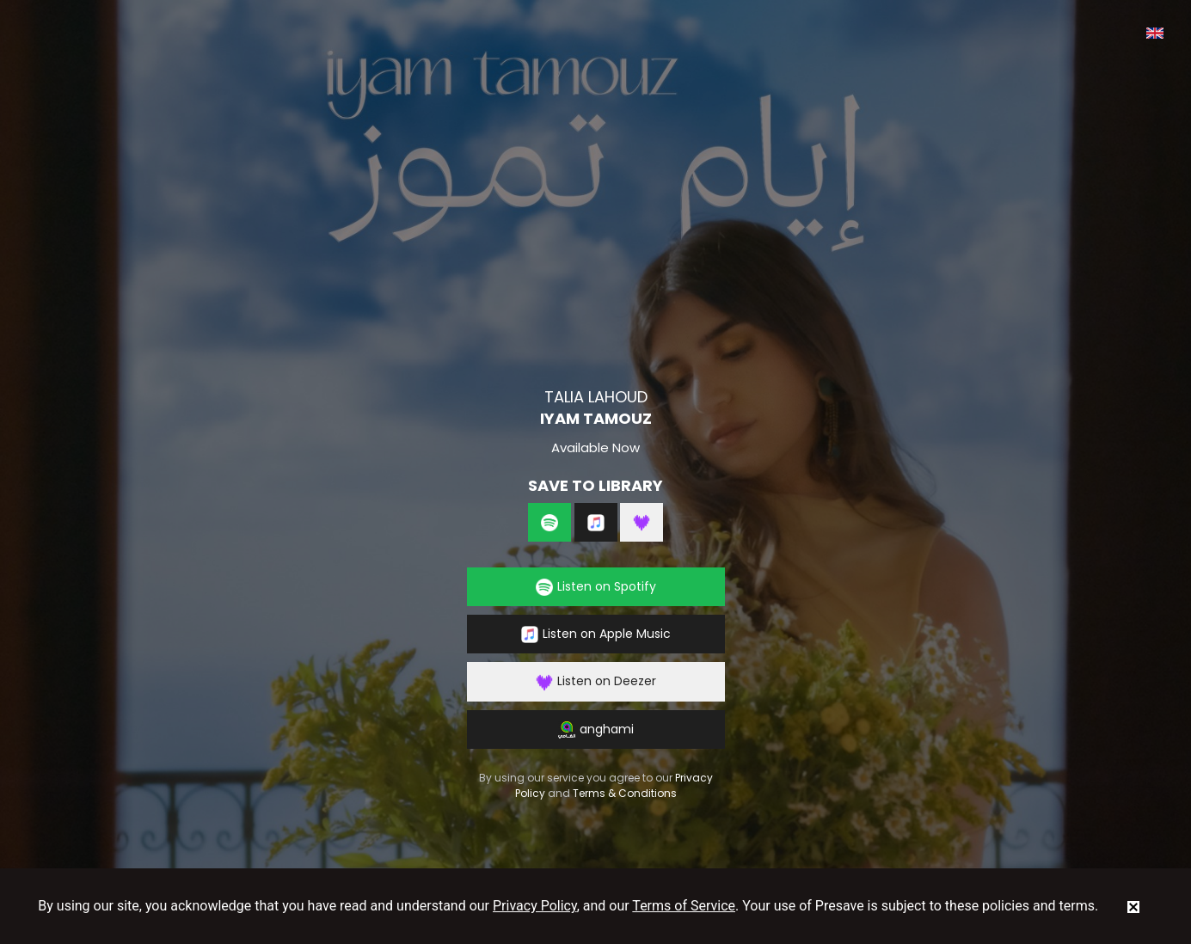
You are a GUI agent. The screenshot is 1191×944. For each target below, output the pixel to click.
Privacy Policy (535, 906)
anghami (596, 729)
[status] (1133, 906)
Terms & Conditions (625, 793)
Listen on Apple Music (596, 634)
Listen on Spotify (596, 587)
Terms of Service (683, 906)
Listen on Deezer (596, 681)
